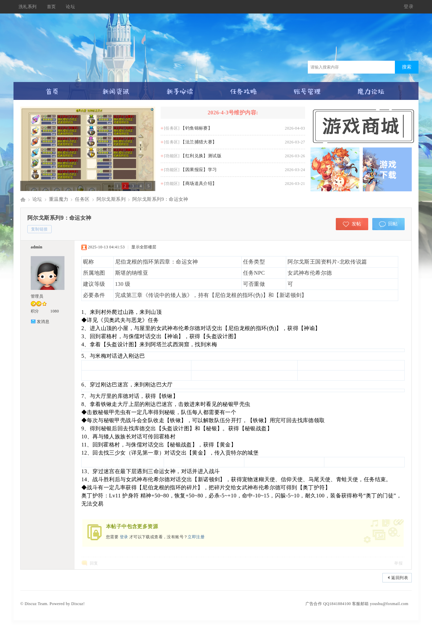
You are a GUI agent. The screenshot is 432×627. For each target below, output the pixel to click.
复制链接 (39, 229)
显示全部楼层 (143, 247)
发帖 (356, 223)
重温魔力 (59, 199)
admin (37, 247)
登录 (408, 6)
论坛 (70, 6)
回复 (94, 563)
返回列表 (399, 577)
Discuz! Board (23, 199)
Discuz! (78, 603)
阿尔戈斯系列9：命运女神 (160, 199)
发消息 (43, 321)
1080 (54, 311)
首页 (51, 6)
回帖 (393, 223)
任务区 (82, 199)
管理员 (37, 296)
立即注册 (196, 537)
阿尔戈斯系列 (111, 199)
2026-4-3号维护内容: (233, 112)
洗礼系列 (28, 6)
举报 (398, 563)
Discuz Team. (36, 603)
